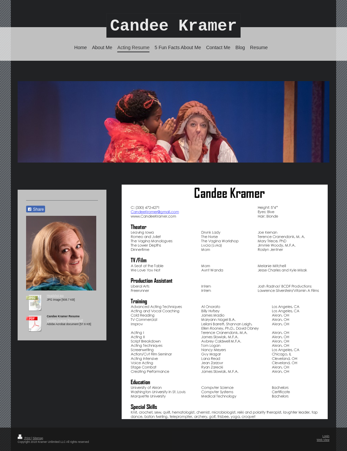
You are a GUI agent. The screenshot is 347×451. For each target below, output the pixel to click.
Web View (323, 439)
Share (35, 209)
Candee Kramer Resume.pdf (65, 320)
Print (24, 438)
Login (326, 436)
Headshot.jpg (55, 295)
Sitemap (38, 438)
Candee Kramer (173, 26)
